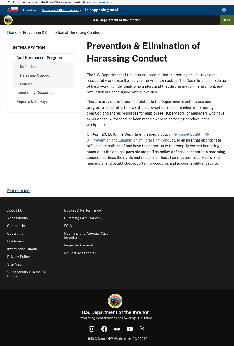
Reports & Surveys (32, 102)
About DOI (15, 210)
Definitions (28, 67)
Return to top (18, 191)
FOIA (68, 226)
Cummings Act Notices (82, 218)
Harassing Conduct (35, 75)
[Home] (8, 20)
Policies (26, 84)
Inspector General (78, 245)
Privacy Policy (18, 257)
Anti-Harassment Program (45, 58)
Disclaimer (15, 241)
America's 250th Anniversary (61, 10)
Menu (226, 20)
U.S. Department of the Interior (116, 20)
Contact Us (16, 226)
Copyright (15, 233)
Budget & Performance (82, 210)
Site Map (14, 264)
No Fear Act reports (80, 253)
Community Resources (35, 92)
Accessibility (17, 218)
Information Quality (22, 249)
